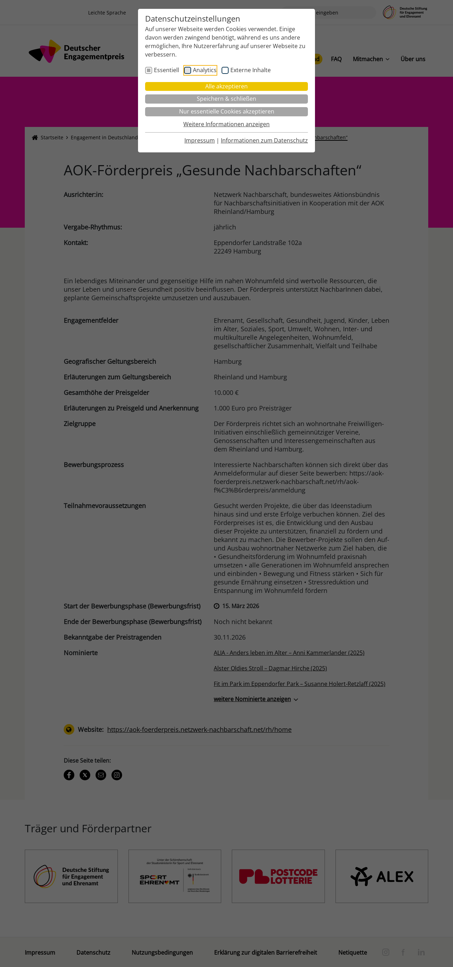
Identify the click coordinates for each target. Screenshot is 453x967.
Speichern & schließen (226, 99)
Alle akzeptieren (226, 86)
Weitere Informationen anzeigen (226, 124)
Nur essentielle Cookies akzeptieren (226, 111)
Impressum (199, 140)
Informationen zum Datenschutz (264, 140)
